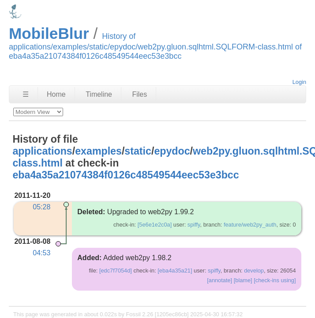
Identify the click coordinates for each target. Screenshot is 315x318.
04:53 (41, 253)
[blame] (243, 280)
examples (98, 151)
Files (139, 94)
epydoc (172, 151)
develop (254, 270)
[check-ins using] (275, 280)
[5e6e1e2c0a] (155, 224)
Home (56, 94)
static (137, 151)
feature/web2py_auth (250, 224)
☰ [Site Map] (25, 94)
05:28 (41, 207)
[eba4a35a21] (175, 270)
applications (42, 151)
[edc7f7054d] (115, 270)
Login (299, 82)
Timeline (99, 94)
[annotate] (219, 280)
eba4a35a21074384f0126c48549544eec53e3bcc (125, 175)
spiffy (194, 224)
